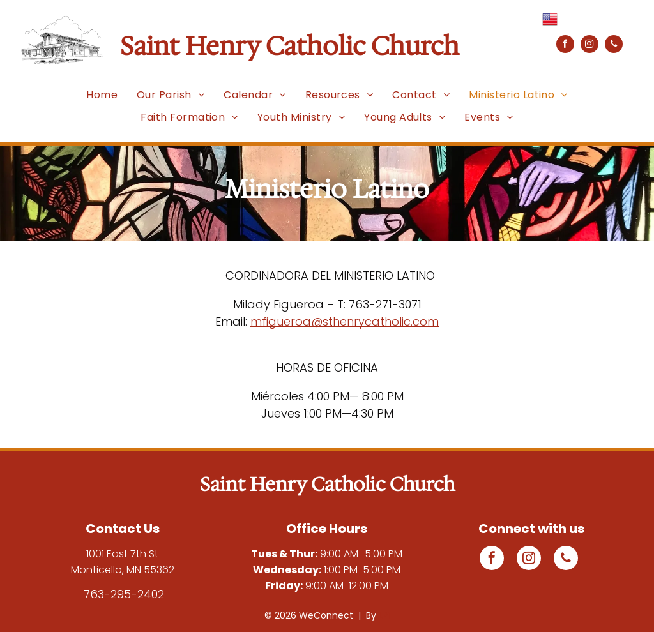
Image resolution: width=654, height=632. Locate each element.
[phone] (614, 45)
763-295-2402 (124, 594)
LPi (384, 615)
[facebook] (565, 45)
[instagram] (589, 45)
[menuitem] (102, 95)
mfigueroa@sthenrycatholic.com (344, 321)
